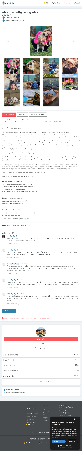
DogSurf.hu (43, 443)
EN (35, 425)
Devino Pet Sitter (31, 417)
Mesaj (22, 115)
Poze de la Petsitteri (32, 414)
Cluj (43, 409)
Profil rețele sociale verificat (15, 20)
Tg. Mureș (45, 412)
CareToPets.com (30, 443)
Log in (78, 3)
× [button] (77, 419)
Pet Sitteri (56, 3)
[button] (8, 41)
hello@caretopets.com (67, 406)
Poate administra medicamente (13, 189)
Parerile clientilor (31, 406)
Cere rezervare (37, 115)
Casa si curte (17, 201)
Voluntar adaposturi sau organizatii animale (17, 186)
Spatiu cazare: (7, 201)
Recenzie (9, 311)
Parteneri (45, 421)
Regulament (30, 420)
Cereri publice (30, 423)
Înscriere (68, 3)
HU (33, 425)
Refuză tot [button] (72, 441)
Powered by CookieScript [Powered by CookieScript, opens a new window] (65, 448)
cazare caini (45, 318)
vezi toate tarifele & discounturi (51, 122)
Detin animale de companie (12, 182)
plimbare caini (36, 318)
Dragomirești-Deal (8, 318)
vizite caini (27, 318)
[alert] (65, 433)
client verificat (22, 236)
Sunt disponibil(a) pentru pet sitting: (15, 225)
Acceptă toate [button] (59, 441)
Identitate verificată (12, 17)
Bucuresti (45, 406)
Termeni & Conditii (65, 416)
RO (46, 3)
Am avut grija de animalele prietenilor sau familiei (19, 191)
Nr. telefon (9, 115)
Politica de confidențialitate (64, 412)
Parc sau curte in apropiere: (11, 203)
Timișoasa (45, 418)
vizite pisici (19, 318)
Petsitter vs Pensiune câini (32, 410)
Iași (43, 415)
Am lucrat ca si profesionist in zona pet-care (17, 184)
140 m (24, 201)
